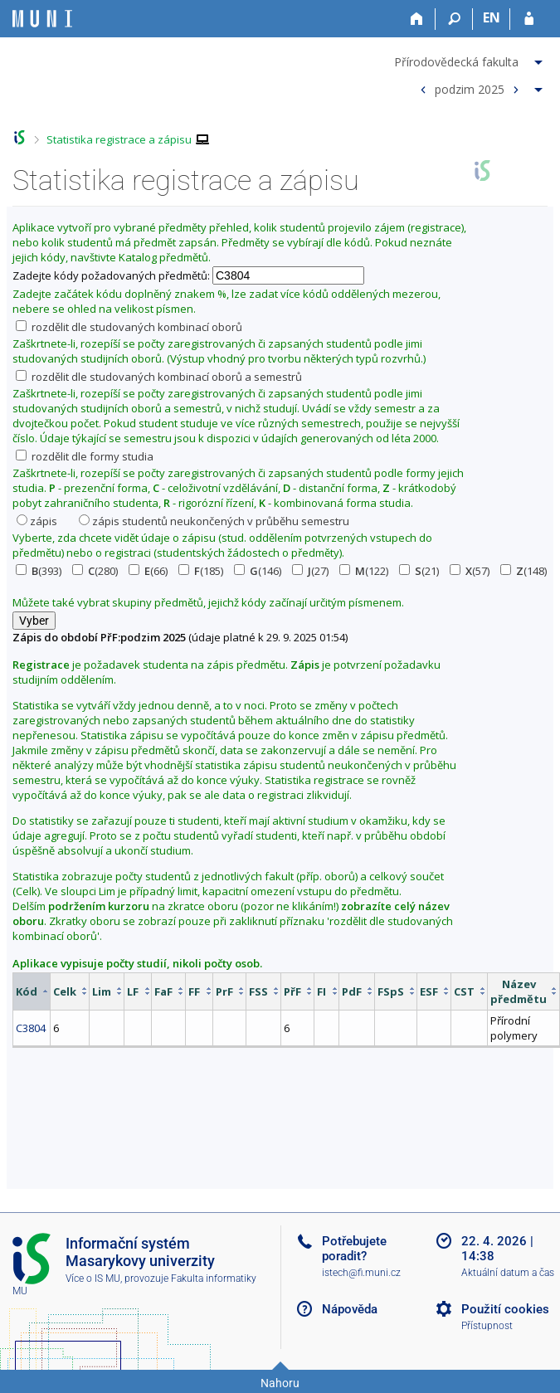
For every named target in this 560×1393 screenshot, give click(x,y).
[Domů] (417, 19)
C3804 (31, 1027)
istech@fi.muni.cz (361, 1273)
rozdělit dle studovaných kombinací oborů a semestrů (159, 376)
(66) (148, 570)
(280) (95, 570)
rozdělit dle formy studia (84, 456)
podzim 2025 (469, 88)
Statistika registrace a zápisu (119, 139)
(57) (469, 570)
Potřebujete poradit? (354, 1249)
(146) (257, 570)
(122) (363, 570)
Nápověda (349, 1309)
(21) (419, 570)
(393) (38, 570)
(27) (310, 570)
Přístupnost (487, 1326)
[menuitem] (470, 59)
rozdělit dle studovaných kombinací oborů (129, 326)
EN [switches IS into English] (491, 17)
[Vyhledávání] (454, 19)
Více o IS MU (93, 1278)
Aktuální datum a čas (507, 1273)
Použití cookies (505, 1309)
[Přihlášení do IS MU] (529, 19)
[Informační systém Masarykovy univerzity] (42, 18)
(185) (200, 570)
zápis (37, 521)
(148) (523, 570)
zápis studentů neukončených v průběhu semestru (214, 521)
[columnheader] (32, 991)
